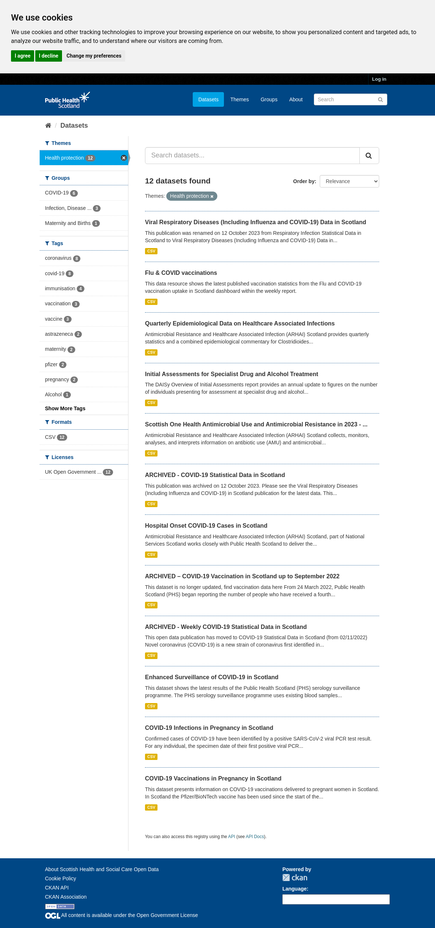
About (296, 99)
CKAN (294, 877)
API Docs (255, 836)
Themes (239, 99)
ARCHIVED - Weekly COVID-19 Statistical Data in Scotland (226, 627)
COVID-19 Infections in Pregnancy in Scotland (209, 728)
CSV (151, 251)
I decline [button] (48, 56)
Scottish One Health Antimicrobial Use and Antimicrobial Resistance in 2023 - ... (256, 424)
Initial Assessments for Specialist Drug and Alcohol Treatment (231, 374)
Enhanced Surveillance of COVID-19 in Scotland (212, 677)
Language (294, 889)
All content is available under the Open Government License (121, 915)
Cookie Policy (60, 878)
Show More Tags (65, 408)
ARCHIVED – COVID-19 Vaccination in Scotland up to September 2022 (242, 576)
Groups (269, 99)
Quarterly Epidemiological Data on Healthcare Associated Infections (240, 323)
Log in (379, 79)
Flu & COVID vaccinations (181, 273)
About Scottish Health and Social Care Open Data (102, 869)
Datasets (208, 99)
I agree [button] (22, 56)
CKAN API (57, 888)
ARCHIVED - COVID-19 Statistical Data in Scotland (215, 475)
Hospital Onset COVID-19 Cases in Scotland (206, 526)
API (231, 836)
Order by (304, 181)
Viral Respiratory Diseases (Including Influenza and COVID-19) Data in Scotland (255, 222)
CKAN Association (66, 897)
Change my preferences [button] (93, 56)
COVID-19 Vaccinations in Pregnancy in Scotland (213, 778)
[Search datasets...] (252, 155)
